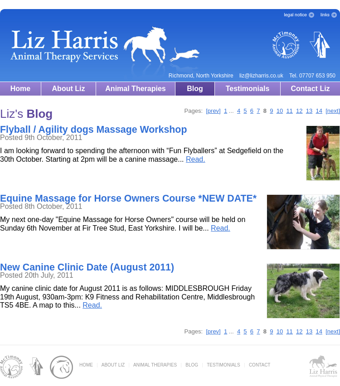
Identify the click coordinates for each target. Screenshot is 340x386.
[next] (332, 110)
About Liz (68, 88)
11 (289, 110)
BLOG (191, 364)
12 (299, 110)
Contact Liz (310, 88)
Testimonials (248, 88)
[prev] (213, 110)
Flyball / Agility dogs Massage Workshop (93, 129)
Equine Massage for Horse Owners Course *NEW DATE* (128, 198)
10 (280, 110)
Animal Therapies (135, 88)
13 (309, 110)
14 (319, 110)
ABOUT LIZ (113, 364)
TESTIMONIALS (223, 364)
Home (20, 88)
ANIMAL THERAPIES (155, 364)
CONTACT (260, 364)
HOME (86, 364)
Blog (195, 88)
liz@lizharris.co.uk (261, 75)
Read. (195, 159)
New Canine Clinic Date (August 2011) (87, 267)
